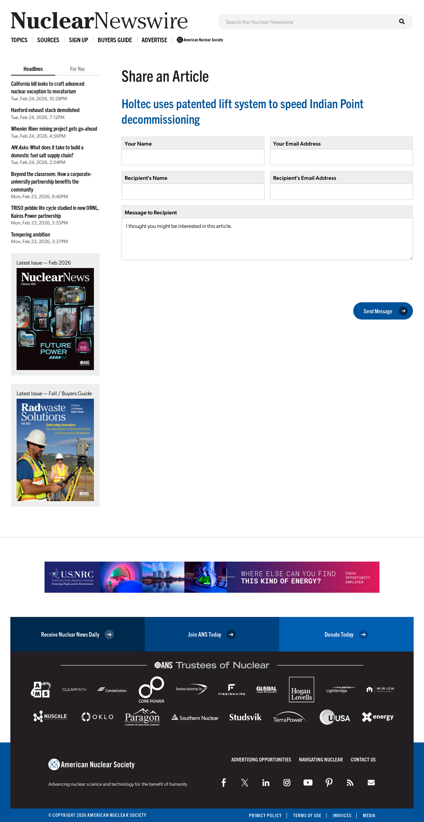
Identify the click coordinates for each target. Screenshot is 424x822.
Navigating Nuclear (321, 759)
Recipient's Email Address (304, 177)
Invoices (342, 815)
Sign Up (78, 40)
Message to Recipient (151, 212)
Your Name (138, 143)
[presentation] (174, 280)
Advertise (154, 40)
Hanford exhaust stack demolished (45, 109)
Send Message (386, 310)
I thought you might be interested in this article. (267, 239)
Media (369, 815)
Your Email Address (297, 143)
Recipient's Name (146, 177)
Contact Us (363, 759)
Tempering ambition (30, 234)
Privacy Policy (265, 815)
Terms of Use (307, 815)
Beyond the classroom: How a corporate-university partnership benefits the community (51, 181)
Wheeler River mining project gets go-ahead (54, 128)
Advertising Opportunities (261, 759)
